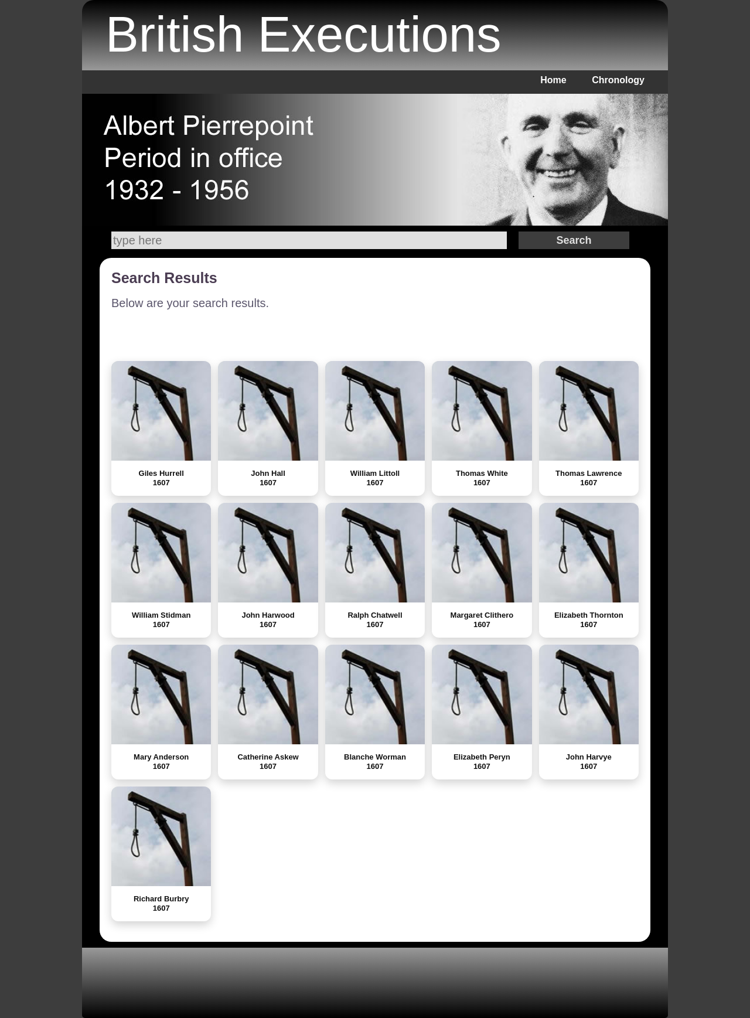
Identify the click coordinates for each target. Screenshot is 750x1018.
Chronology (618, 80)
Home (553, 80)
